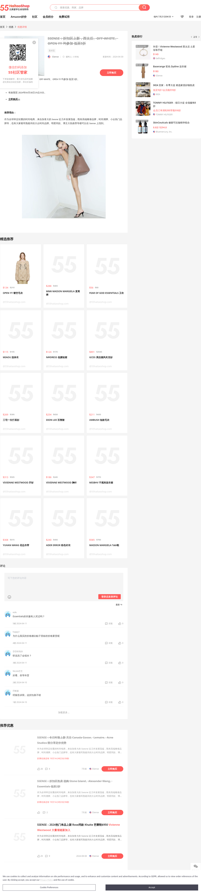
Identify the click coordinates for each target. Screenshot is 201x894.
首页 (2, 26)
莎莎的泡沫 (18, 651)
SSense (55, 56)
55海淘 (14, 7)
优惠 (11, 26)
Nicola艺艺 (18, 671)
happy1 (16, 631)
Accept (152, 887)
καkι (15, 612)
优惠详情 (22, 26)
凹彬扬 (16, 690)
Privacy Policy (46, 879)
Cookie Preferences (49, 887)
